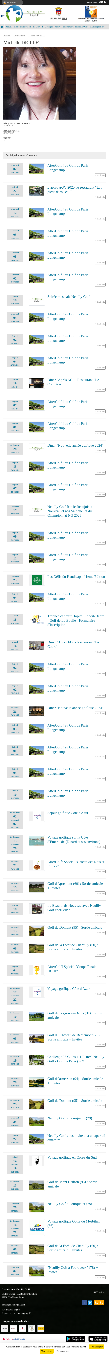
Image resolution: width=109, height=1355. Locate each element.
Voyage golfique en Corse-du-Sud (72, 1157)
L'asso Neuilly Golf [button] (22, 27)
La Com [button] (36, 27)
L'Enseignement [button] (97, 27)
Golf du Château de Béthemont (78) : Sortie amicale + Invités (74, 1037)
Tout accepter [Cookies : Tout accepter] (96, 1346)
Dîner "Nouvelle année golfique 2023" (75, 708)
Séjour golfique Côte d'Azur (67, 813)
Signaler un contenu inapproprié (16, 1313)
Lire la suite (101, 175)
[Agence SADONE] (4, 1328)
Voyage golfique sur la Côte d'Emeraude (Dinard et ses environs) (73, 839)
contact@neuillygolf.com (13, 1304)
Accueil (9, 27)
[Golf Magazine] (13, 1328)
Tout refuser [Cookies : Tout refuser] (46, 1351)
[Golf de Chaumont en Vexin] (31, 1328)
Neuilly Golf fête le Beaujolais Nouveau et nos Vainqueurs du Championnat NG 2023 (69, 511)
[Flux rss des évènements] (101, 1302)
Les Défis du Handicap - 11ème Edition (76, 577)
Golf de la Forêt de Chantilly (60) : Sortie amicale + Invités (72, 947)
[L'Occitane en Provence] (40, 1328)
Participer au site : (96, 2)
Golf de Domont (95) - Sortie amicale (74, 927)
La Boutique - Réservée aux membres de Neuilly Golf (65, 27)
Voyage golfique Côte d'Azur (68, 989)
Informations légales (11, 1309)
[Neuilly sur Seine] (22, 1328)
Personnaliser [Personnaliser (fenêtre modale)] (63, 1351)
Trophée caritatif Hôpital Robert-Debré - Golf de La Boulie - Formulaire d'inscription (75, 620)
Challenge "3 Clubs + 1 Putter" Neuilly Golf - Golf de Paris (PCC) (75, 1059)
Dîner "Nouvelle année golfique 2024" (75, 445)
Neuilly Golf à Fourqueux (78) (69, 1118)
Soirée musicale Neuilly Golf (68, 297)
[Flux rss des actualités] (96, 1302)
